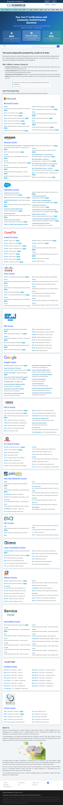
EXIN (20, 9)
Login (54, 1)
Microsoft (36, 9)
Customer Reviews (21, 782)
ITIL (28, 9)
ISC (11, 9)
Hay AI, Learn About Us (8, 786)
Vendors (47, 4)
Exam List (53, 4)
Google (53, 9)
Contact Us (6, 782)
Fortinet (24, 9)
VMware (41, 9)
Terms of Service (35, 782)
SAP (49, 9)
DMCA (19, 784)
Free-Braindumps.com (9, 792)
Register (47, 1)
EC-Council (15, 9)
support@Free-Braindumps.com (15, 1)
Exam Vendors (6, 784)
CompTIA (7, 9)
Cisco (2, 9)
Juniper (31, 9)
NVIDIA (57, 9)
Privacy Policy (35, 784)
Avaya (45, 9)
